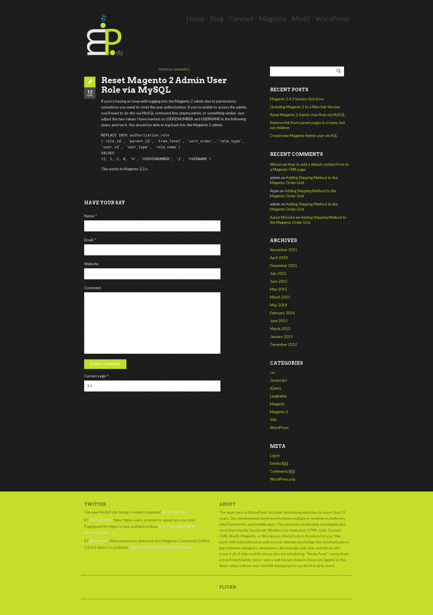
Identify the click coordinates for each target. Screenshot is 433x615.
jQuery (275, 388)
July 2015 (278, 273)
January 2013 (281, 336)
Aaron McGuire (282, 217)
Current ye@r (96, 376)
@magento (99, 541)
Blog (217, 18)
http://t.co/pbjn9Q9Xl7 (178, 526)
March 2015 (280, 297)
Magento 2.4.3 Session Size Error (297, 99)
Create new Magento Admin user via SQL (303, 135)
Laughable (278, 396)
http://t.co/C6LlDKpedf (149, 547)
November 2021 (283, 249)
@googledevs (101, 520)
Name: (90, 216)
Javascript (278, 380)
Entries (279, 463)
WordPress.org (282, 479)
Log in (275, 455)
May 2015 (278, 289)
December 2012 (283, 344)
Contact (241, 18)
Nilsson (276, 164)
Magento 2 (182, 69)
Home (196, 18)
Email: (90, 240)
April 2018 (279, 257)
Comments (282, 471)
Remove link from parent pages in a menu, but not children (307, 125)
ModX (301, 18)
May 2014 (278, 305)
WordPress (332, 18)
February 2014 (282, 313)
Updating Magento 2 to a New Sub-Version (305, 107)
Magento (272, 18)
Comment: (92, 288)
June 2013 (278, 320)
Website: (91, 264)
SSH (273, 419)
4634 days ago (174, 512)
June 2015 (278, 281)
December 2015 (283, 265)
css (272, 372)
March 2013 (280, 328)
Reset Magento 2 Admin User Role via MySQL (307, 114)
